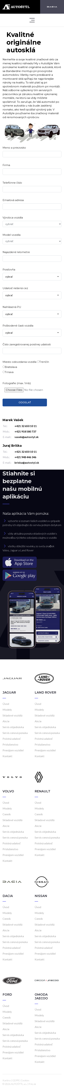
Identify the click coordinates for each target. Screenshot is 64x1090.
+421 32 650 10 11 (26, 426)
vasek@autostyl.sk (27, 436)
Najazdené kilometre (16, 252)
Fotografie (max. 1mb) (17, 383)
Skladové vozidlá (12, 715)
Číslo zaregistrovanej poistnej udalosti (27, 344)
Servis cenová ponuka (15, 732)
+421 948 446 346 (25, 457)
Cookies (25, 1080)
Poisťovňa (9, 269)
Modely (7, 709)
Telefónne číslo (12, 182)
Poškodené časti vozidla (18, 325)
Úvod (6, 703)
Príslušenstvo (10, 744)
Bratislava (10, 367)
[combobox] (32, 277)
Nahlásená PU (12, 307)
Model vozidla (11, 234)
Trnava (8, 372)
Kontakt (7, 756)
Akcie (6, 721)
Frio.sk (32, 1083)
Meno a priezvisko (14, 147)
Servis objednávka (13, 727)
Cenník (7, 814)
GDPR (15, 1080)
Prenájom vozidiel (13, 750)
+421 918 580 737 (25, 431)
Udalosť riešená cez (15, 288)
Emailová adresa (13, 200)
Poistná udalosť (12, 738)
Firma (6, 165)
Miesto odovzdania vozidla (19, 361)
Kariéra (6, 1080)
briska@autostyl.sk (27, 462)
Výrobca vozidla (13, 217)
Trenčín (43, 361)
